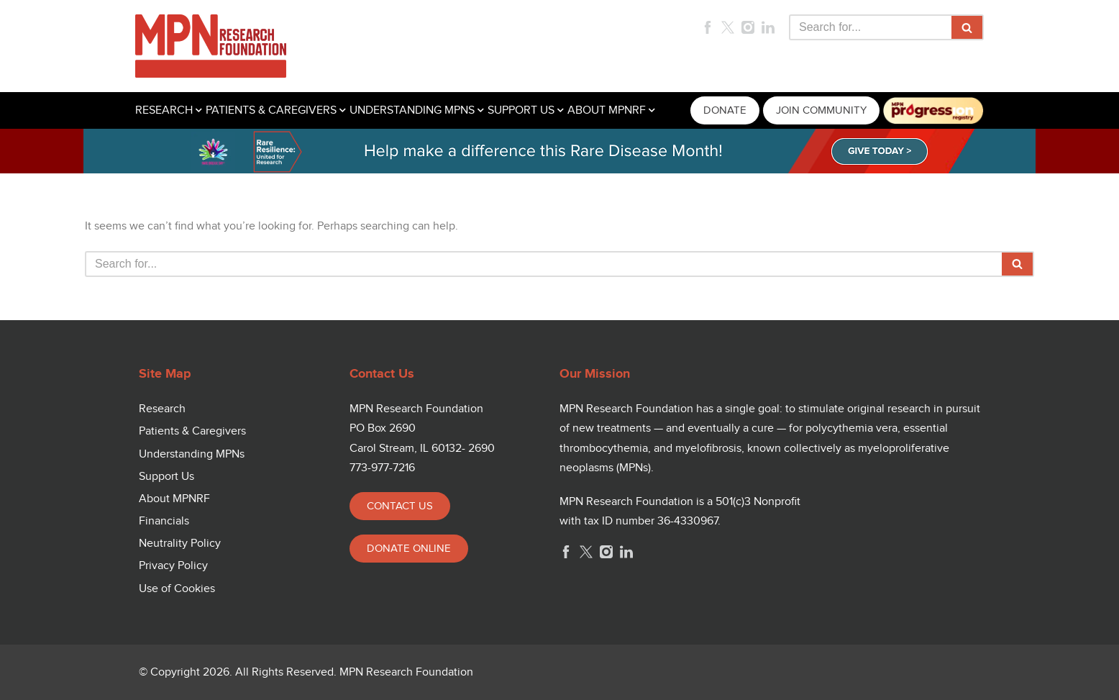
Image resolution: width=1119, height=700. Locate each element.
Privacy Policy (173, 566)
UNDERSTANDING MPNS (412, 110)
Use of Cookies (177, 589)
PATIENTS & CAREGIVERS (271, 110)
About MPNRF (174, 499)
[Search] (870, 27)
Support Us (166, 476)
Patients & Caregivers (192, 431)
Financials (164, 521)
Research (162, 409)
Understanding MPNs (192, 454)
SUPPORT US (521, 110)
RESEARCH (164, 110)
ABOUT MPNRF (606, 110)
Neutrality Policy (180, 543)
